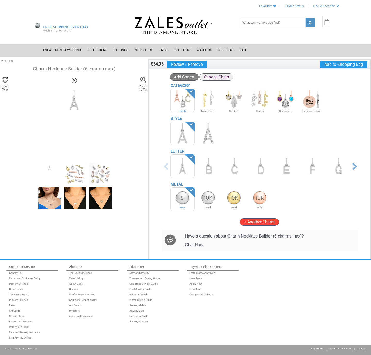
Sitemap (361, 348)
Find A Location (324, 6)
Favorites (265, 6)
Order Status (294, 6)
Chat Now (194, 245)
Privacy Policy (315, 348)
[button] (74, 80)
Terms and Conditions (340, 348)
